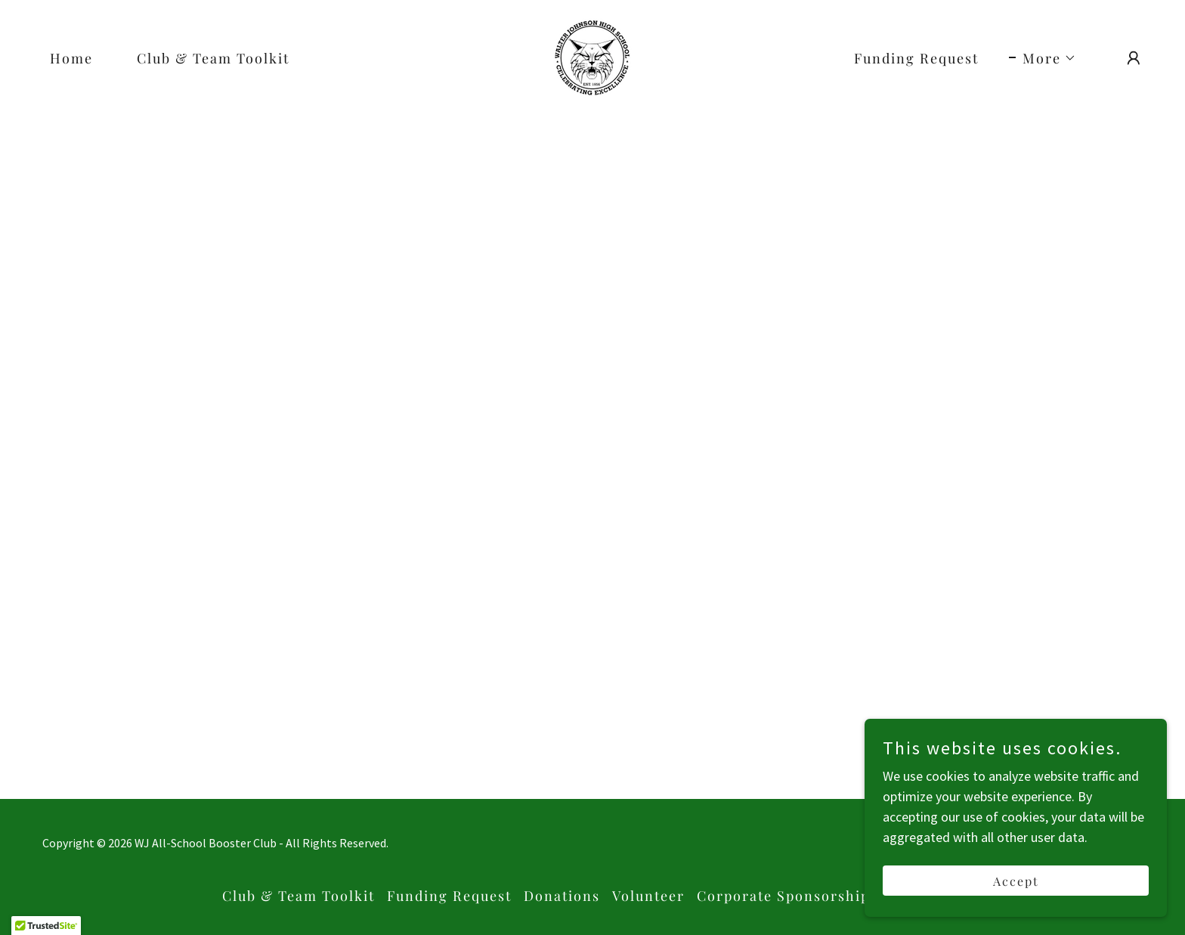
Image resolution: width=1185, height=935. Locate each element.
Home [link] (71, 58)
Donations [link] (562, 896)
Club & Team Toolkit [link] (213, 58)
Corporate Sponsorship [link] (783, 896)
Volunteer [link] (648, 896)
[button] (1042, 58)
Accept (1016, 881)
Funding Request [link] (916, 58)
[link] (592, 56)
